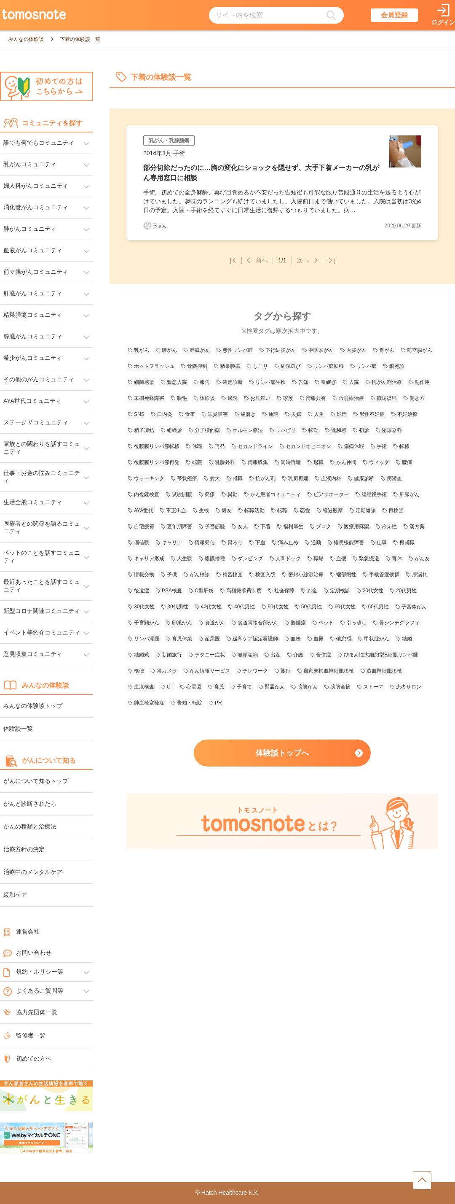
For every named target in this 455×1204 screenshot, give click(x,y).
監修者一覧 (24, 1035)
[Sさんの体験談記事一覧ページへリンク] (147, 225)
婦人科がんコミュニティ (35, 185)
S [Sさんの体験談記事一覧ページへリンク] (159, 225)
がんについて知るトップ (35, 780)
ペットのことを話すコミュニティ (41, 556)
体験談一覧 (18, 728)
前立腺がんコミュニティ (35, 271)
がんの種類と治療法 (29, 826)
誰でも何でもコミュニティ (38, 142)
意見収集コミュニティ (32, 654)
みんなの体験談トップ (32, 705)
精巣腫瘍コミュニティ (32, 314)
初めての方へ (27, 1058)
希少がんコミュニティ (32, 357)
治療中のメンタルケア (32, 872)
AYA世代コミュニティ (32, 400)
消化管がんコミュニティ (35, 207)
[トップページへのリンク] (33, 15)
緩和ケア (15, 894)
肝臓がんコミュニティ (32, 293)
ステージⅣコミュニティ (35, 422)
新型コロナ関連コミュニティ (41, 610)
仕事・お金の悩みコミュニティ (41, 477)
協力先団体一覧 (30, 1012)
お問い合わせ (27, 953)
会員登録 (394, 15)
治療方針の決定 (24, 849)
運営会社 (21, 931)
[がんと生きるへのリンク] (46, 1096)
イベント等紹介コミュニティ (41, 632)
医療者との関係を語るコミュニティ (41, 527)
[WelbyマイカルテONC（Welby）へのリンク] (46, 1139)
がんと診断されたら (29, 803)
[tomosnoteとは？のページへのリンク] (282, 847)
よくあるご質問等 (33, 991)
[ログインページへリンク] (443, 15)
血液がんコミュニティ (32, 250)
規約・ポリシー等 (33, 972)
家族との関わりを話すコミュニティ (41, 447)
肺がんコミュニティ (29, 228)
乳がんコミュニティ (29, 164)
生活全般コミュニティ (32, 502)
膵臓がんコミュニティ (32, 336)
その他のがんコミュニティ (38, 379)
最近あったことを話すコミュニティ (41, 585)
